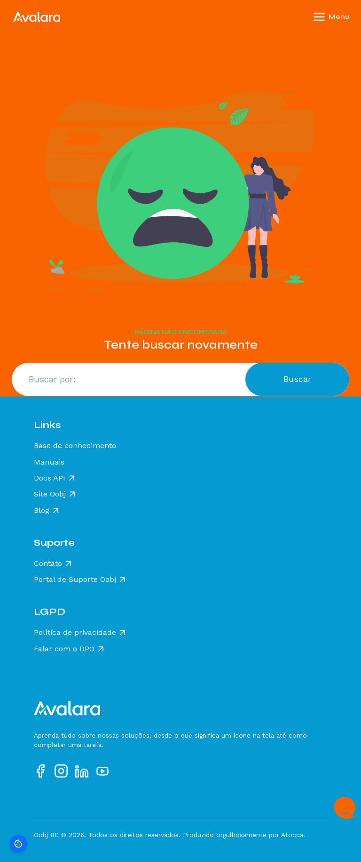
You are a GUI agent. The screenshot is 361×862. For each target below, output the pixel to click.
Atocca (292, 835)
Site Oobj (50, 494)
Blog (41, 510)
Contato (48, 563)
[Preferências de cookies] (18, 844)
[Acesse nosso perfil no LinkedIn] (81, 771)
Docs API (49, 478)
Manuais (49, 462)
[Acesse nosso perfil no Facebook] (40, 771)
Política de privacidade (75, 632)
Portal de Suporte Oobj (75, 579)
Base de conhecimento (75, 446)
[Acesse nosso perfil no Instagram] (61, 771)
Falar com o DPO (64, 649)
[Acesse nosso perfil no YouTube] (102, 771)
